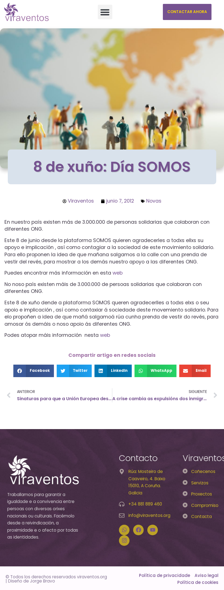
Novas (153, 201)
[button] (105, 12)
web (118, 273)
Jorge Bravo (42, 581)
